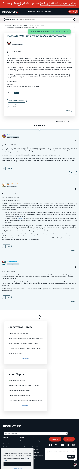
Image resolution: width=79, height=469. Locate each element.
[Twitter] (56, 445)
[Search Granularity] (11, 19)
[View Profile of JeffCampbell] (13, 184)
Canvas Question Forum (36, 26)
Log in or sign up (55, 31)
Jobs (21, 443)
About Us (22, 446)
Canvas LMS (23, 26)
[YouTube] (62, 445)
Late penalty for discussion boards (19, 333)
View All (25, 358)
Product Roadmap (8, 443)
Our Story (69, 439)
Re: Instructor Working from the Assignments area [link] (22, 28)
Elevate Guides (35, 449)
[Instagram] (73, 445)
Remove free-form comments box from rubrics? (24, 343)
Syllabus (20, 218)
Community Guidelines (9, 440)
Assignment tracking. (15, 353)
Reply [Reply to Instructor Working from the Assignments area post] (68, 110)
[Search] (47, 19)
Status (33, 458)
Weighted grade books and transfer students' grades (25, 348)
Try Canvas (55, 439)
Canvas (15, 26)
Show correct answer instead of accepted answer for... (26, 338)
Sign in (71, 12)
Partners (22, 440)
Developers (6, 449)
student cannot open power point (19, 390)
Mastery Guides (36, 446)
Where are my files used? (18, 380)
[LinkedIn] (68, 445)
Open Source (6, 452)
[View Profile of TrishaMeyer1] (11, 135)
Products (31, 11)
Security (5, 446)
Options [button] (73, 26)
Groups (40, 11)
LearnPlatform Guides (37, 455)
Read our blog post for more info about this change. (58, 5)
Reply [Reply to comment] (73, 173)
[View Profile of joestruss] (14, 42)
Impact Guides (35, 452)
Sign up (71, 457)
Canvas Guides (35, 443)
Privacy (22, 449)
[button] (69, 47)
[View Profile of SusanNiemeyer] (12, 261)
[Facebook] (50, 445)
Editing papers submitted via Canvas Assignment (24, 385)
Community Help (36, 440)
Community (7, 26)
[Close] (31, 458)
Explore (48, 11)
